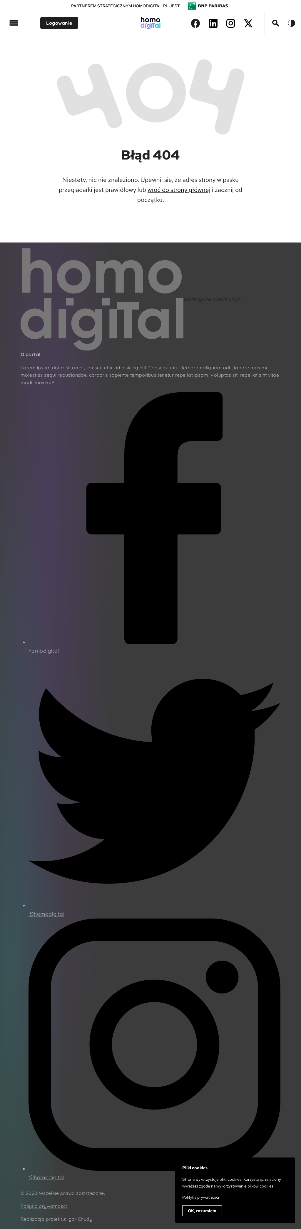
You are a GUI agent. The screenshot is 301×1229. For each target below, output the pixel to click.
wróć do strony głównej (179, 190)
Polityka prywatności (200, 1197)
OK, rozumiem (202, 1210)
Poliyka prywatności (44, 1206)
